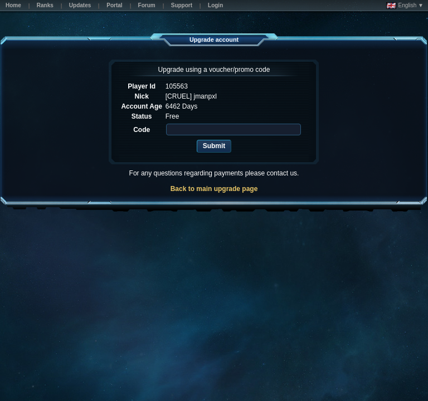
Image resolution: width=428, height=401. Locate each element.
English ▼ (405, 5)
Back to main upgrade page (214, 189)
